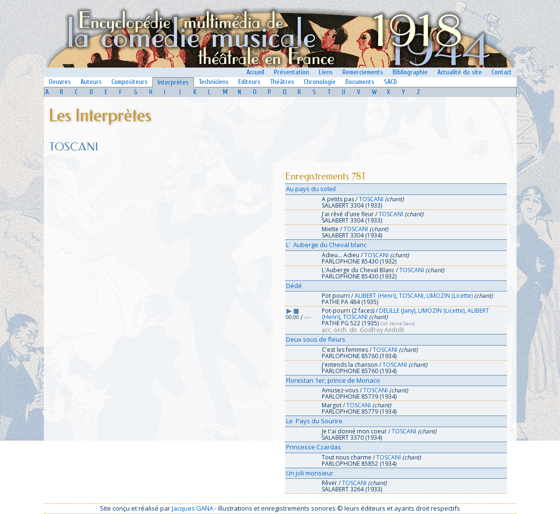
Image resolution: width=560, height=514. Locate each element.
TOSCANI (371, 199)
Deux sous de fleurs (315, 339)
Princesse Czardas (313, 447)
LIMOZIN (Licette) (449, 296)
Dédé (294, 285)
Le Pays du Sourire (314, 421)
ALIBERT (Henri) (375, 296)
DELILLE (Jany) (397, 310)
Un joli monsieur (309, 473)
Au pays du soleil (311, 188)
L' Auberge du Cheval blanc (326, 244)
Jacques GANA (192, 508)
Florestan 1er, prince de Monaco (333, 380)
